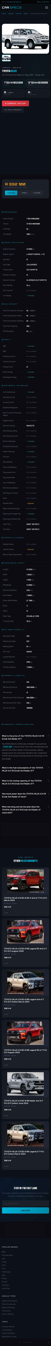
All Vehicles (45, 2)
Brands (11, 13)
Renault (4, 1282)
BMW (3, 1252)
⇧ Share (36, 193)
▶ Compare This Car (15, 103)
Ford (3, 1268)
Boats (39, 2)
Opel (3, 1275)
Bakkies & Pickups (8, 1307)
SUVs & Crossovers (9, 1304)
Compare (11, 193)
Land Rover (6, 1288)
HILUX (26, 13)
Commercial (6, 1311)
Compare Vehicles (8, 1327)
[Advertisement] (25, 147)
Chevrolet (5, 1285)
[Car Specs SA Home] (12, 7)
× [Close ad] (48, 1342)
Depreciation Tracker (9, 1336)
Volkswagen (6, 1272)
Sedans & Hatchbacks (9, 1301)
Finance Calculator (8, 1333)
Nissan (4, 1278)
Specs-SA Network (15, 2)
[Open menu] (46, 8)
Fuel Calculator (7, 1330)
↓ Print (24, 193)
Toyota (4, 1262)
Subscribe (25, 1210)
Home (4, 13)
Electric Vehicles (8, 1314)
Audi (3, 1259)
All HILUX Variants (13, 110)
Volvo (4, 1265)
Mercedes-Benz (7, 1255)
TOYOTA (18, 13)
